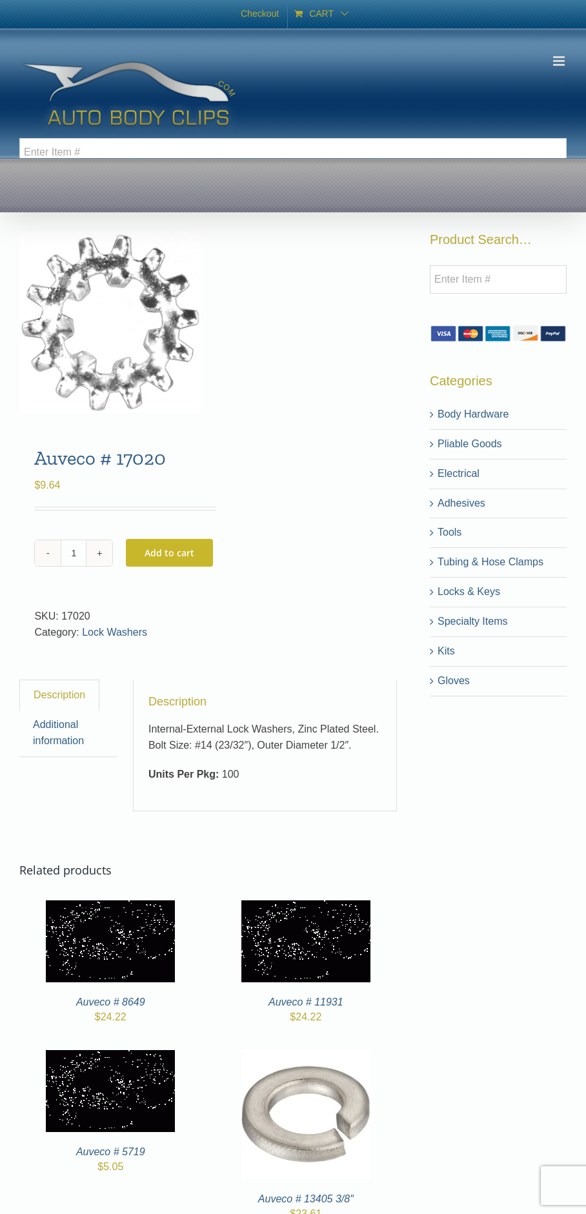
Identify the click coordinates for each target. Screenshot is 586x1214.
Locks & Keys (469, 591)
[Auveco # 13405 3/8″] (305, 1057)
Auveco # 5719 (110, 1151)
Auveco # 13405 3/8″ (306, 1198)
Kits (446, 650)
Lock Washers (114, 632)
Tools (449, 532)
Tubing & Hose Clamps (490, 561)
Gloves (454, 680)
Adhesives (461, 503)
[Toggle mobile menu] (560, 61)
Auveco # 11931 (305, 1001)
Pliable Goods (470, 443)
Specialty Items (472, 621)
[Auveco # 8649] (110, 907)
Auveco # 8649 (110, 1001)
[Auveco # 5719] (110, 1057)
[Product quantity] (73, 553)
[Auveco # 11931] (305, 907)
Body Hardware (473, 414)
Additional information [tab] (58, 732)
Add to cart (169, 553)
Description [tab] (59, 694)
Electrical (459, 473)
